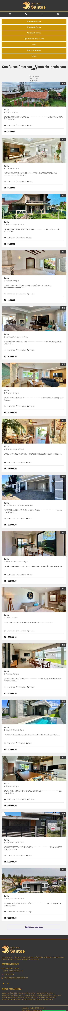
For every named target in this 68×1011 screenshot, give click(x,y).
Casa (34, 39)
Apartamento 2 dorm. (34, 22)
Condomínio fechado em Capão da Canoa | (40, 994)
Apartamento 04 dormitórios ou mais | (13, 989)
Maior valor (34, 75)
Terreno (34, 51)
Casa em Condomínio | (26, 992)
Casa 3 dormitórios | (55, 989)
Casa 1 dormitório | (30, 989)
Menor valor (34, 73)
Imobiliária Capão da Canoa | (47, 992)
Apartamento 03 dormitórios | (45, 987)
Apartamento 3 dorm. (34, 27)
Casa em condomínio (34, 45)
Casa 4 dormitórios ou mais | (10, 992)
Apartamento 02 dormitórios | (27, 987)
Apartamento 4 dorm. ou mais (34, 33)
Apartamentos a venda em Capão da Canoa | (14, 994)
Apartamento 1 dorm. (34, 16)
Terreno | (35, 992)
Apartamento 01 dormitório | (10, 987)
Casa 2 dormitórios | (43, 989)
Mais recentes (34, 71)
